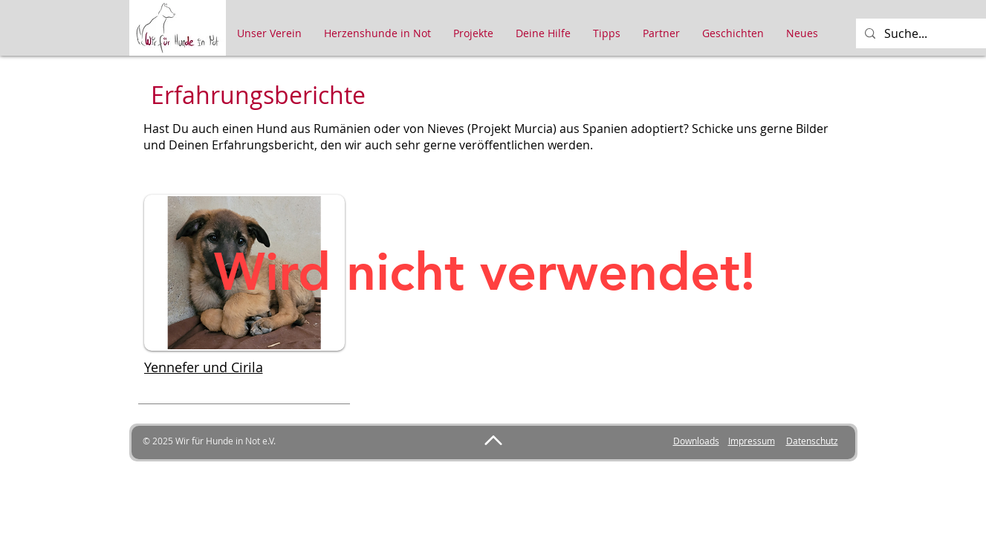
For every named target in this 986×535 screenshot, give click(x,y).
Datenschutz (812, 441)
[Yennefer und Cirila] (244, 367)
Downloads (696, 441)
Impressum (751, 441)
